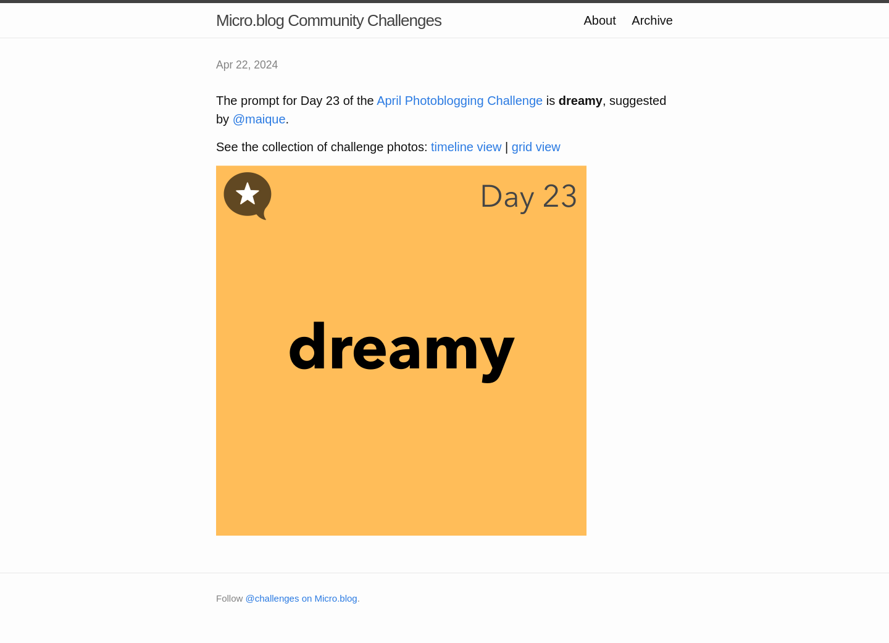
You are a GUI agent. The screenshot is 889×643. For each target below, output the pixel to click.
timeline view (466, 147)
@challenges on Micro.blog (301, 598)
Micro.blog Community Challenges (328, 20)
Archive (652, 20)
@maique (259, 119)
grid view (536, 147)
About (599, 20)
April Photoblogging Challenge (460, 100)
